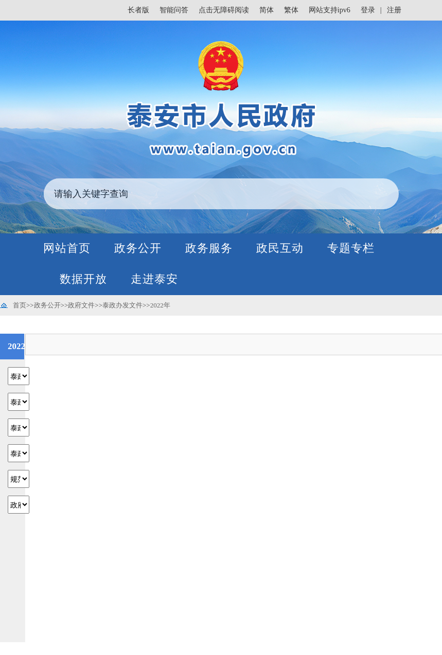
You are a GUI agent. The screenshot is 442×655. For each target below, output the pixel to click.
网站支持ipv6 (329, 10)
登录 (368, 10)
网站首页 (67, 248)
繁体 (291, 10)
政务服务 (209, 248)
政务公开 (138, 248)
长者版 (138, 10)
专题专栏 (351, 248)
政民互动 (280, 248)
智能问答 (174, 10)
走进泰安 (154, 278)
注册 (394, 10)
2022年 (160, 305)
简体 (266, 10)
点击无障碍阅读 (224, 10)
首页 (19, 305)
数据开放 (83, 278)
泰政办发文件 (122, 305)
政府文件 (81, 305)
